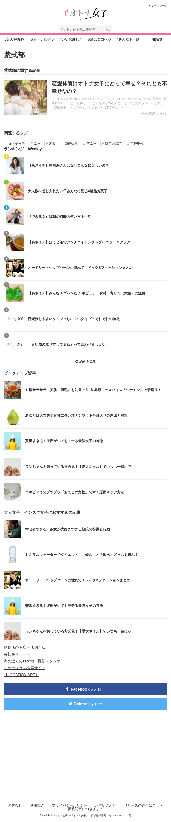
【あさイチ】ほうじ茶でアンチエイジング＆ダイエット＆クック (79, 242)
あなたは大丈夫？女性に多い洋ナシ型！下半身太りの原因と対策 (76, 415)
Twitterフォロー (88, 704)
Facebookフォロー (88, 689)
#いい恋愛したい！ (154, 113)
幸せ (37, 144)
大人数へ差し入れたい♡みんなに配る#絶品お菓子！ (69, 191)
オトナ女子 (17, 144)
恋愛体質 (71, 144)
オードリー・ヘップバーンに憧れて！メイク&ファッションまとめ (80, 268)
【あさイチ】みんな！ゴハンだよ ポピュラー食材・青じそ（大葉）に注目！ (88, 293)
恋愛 (52, 144)
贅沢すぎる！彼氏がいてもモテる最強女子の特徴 (64, 441)
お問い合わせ (105, 805)
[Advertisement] (85, 760)
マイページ (158, 6)
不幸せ (91, 144)
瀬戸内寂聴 (113, 144)
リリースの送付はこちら (143, 805)
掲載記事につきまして (85, 809)
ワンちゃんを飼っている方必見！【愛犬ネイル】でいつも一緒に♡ (78, 467)
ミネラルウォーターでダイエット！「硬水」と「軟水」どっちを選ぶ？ (81, 555)
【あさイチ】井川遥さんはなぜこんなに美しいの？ (68, 165)
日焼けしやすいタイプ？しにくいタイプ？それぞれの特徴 (74, 319)
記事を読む (85, 97)
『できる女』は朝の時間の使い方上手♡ (59, 217)
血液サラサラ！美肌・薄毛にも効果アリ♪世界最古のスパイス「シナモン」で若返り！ (93, 390)
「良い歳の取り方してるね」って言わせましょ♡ (66, 344)
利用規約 (37, 805)
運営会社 (15, 805)
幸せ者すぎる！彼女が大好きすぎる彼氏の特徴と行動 (67, 529)
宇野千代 (137, 144)
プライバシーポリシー (69, 805)
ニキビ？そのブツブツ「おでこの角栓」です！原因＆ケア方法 (74, 492)
